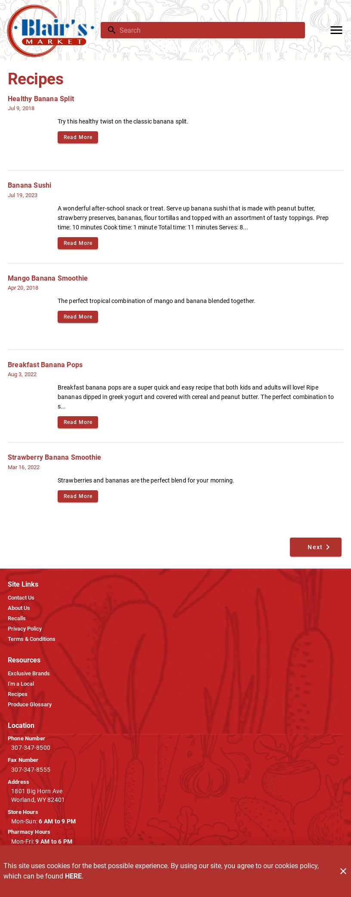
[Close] (343, 871)
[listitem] (21, 598)
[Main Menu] (336, 30)
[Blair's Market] (53, 30)
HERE (73, 876)
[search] (209, 30)
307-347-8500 (30, 747)
